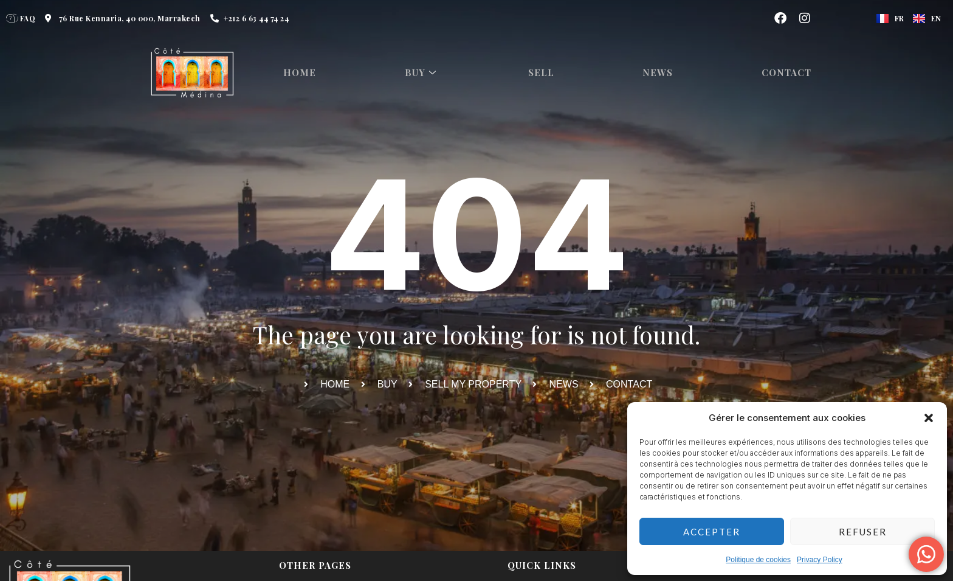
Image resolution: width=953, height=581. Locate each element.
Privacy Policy (819, 559)
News (662, 73)
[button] (929, 418)
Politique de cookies (758, 559)
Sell (545, 73)
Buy (424, 73)
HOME (301, 73)
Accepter (711, 531)
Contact (792, 73)
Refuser (863, 531)
